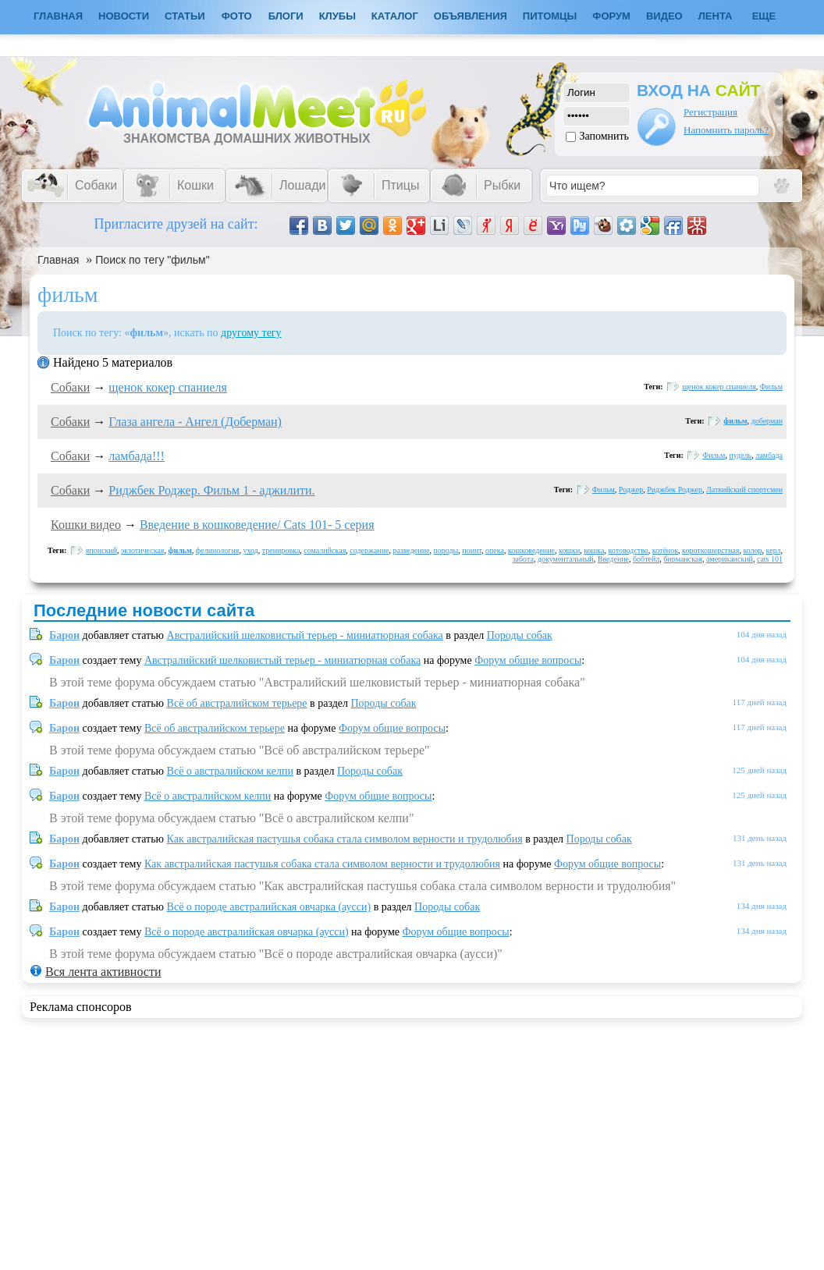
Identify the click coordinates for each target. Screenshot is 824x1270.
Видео (664, 16)
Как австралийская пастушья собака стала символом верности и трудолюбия (345, 839)
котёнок (665, 550)
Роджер (631, 489)
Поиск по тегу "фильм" (152, 260)
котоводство (628, 550)
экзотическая (142, 550)
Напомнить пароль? (726, 130)
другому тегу (251, 333)
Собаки (70, 387)
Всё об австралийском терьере (237, 703)
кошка (594, 550)
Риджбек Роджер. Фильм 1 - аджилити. (211, 490)
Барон (64, 635)
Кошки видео (86, 524)
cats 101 (770, 559)
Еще (764, 16)
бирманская (682, 559)
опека (494, 550)
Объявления (470, 16)
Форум (611, 16)
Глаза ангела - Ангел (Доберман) (195, 421)
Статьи (185, 16)
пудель (740, 455)
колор (752, 550)
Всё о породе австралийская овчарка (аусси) (269, 907)
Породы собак (519, 635)
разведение (410, 550)
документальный (566, 559)
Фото (237, 16)
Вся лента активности (103, 971)
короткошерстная (710, 550)
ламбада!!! (136, 456)
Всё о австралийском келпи (230, 771)
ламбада (769, 455)
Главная (58, 260)
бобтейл (646, 559)
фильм (735, 421)
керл (773, 550)
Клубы (337, 16)
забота (523, 559)
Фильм (771, 386)
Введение (613, 559)
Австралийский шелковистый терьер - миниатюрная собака (305, 635)
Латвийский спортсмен (744, 489)
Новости (123, 16)
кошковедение (531, 550)
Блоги (286, 16)
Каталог (394, 16)
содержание (369, 550)
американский (729, 559)
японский (101, 550)
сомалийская (325, 550)
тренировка (281, 550)
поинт (471, 550)
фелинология (218, 550)
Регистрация (710, 112)
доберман (767, 421)
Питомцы (550, 16)
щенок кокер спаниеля (167, 387)
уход (250, 550)
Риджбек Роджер (674, 489)
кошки (569, 550)
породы (445, 550)
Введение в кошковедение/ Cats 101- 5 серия (257, 524)
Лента (715, 16)
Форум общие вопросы (527, 660)
